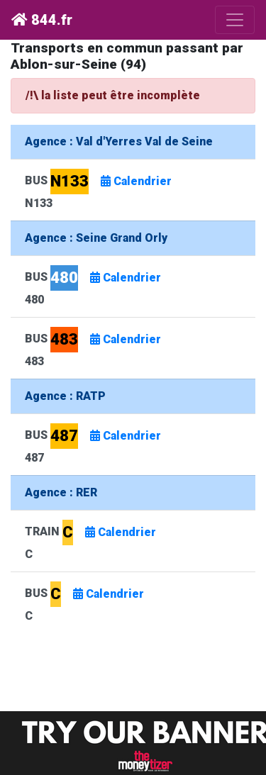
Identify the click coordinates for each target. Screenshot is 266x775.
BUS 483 (97, 347)
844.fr (41, 19)
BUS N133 (103, 189)
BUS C (89, 602)
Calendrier (136, 181)
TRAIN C (95, 540)
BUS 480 (97, 285)
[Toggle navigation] (235, 20)
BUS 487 (97, 443)
